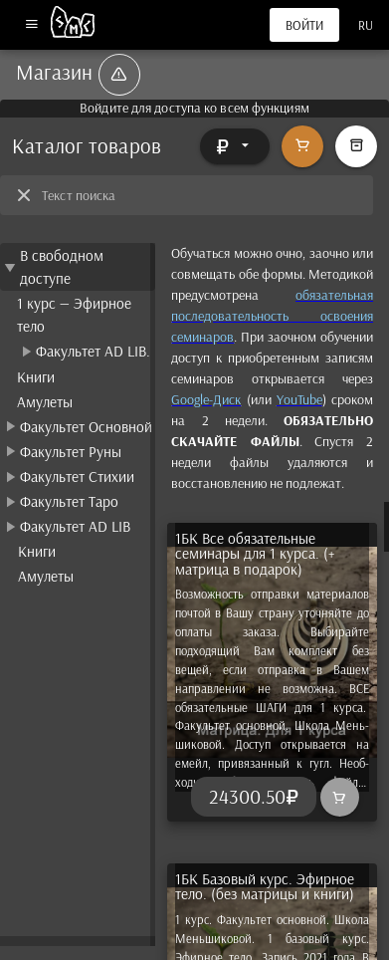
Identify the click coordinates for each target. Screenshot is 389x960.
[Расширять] (235, 146)
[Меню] (31, 25)
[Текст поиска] (201, 195)
